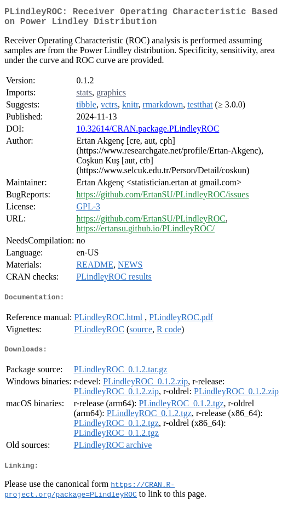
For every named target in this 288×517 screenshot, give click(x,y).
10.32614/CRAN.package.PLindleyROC (147, 133)
